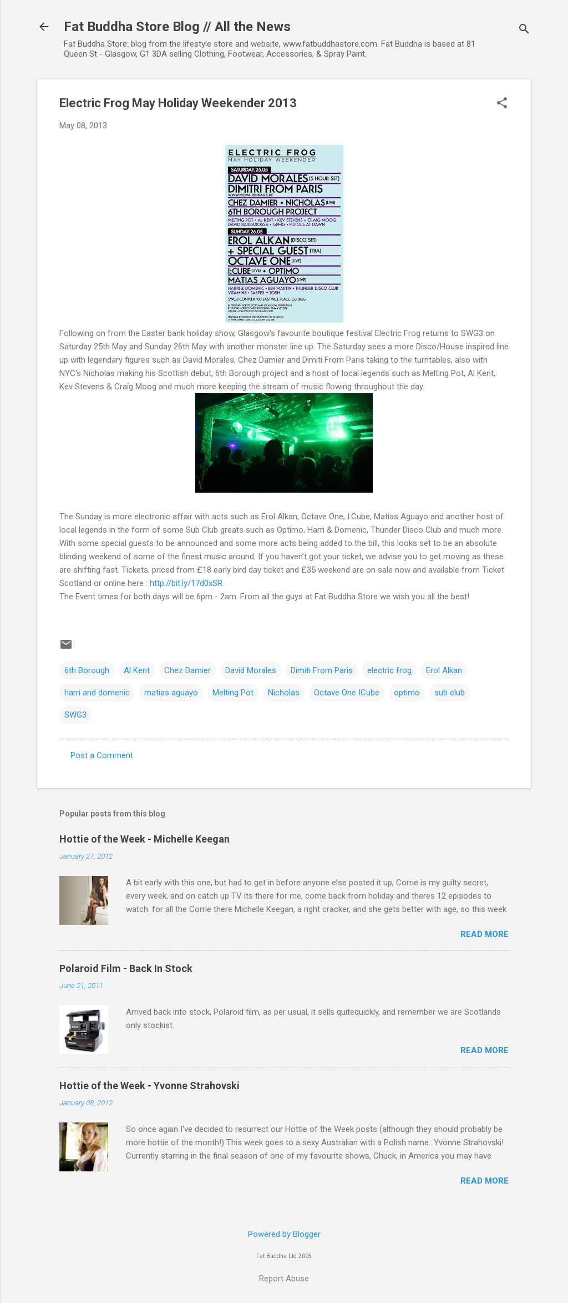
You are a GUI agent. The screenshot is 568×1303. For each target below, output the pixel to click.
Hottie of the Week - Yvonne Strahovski (149, 1085)
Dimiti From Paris (322, 670)
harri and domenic (97, 693)
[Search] (524, 30)
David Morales (250, 670)
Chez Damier (187, 670)
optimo (407, 693)
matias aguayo (171, 693)
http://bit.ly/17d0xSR (186, 583)
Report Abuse (284, 1279)
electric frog (389, 670)
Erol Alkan (444, 670)
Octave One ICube (346, 693)
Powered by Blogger (284, 1234)
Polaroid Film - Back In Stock (125, 968)
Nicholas (284, 693)
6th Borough (86, 670)
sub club (449, 693)
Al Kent (137, 670)
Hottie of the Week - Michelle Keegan (144, 839)
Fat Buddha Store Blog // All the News (177, 26)
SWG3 (75, 715)
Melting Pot (232, 693)
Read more (484, 934)
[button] (502, 104)
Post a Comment (101, 755)
